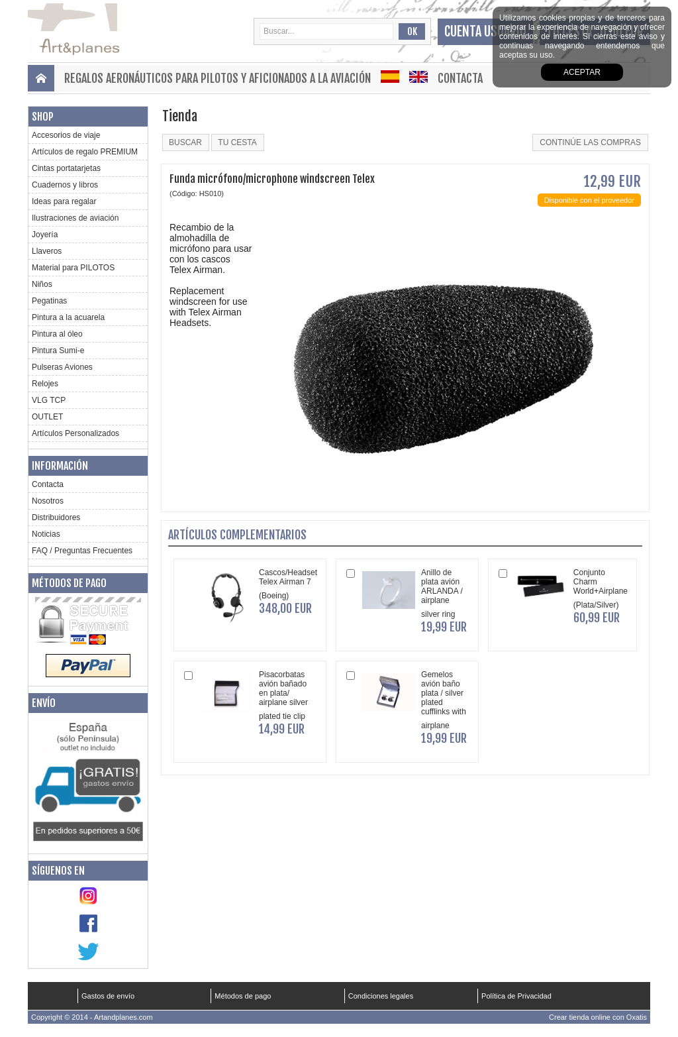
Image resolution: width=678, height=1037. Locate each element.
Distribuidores (56, 517)
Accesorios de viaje (66, 135)
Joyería (45, 234)
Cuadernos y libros (65, 185)
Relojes (45, 383)
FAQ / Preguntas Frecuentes (82, 550)
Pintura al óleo (57, 334)
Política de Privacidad (516, 996)
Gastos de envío (107, 996)
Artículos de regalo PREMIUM (85, 151)
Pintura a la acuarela (68, 317)
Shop (43, 116)
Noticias (46, 534)
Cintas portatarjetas (66, 168)
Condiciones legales (380, 996)
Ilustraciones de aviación (75, 218)
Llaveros (47, 251)
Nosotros (48, 501)
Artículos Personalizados (75, 433)
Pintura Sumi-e (58, 350)
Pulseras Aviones (62, 367)
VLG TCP (49, 400)
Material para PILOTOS (73, 267)
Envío (44, 703)
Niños (42, 284)
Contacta (460, 78)
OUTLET (47, 416)
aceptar (582, 72)
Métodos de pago (69, 583)
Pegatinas (49, 300)
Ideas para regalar (64, 201)
